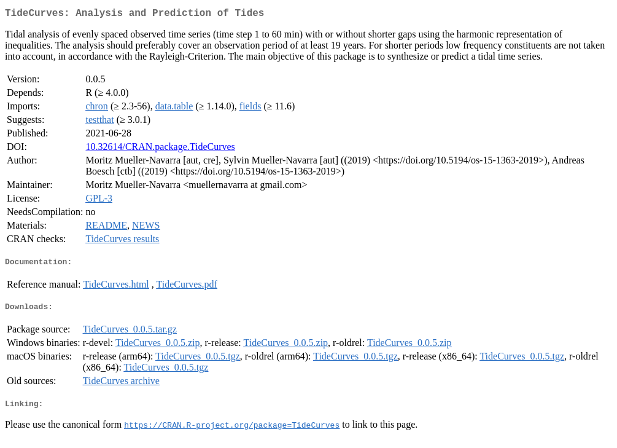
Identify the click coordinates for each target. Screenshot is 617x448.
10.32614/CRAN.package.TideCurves (160, 149)
